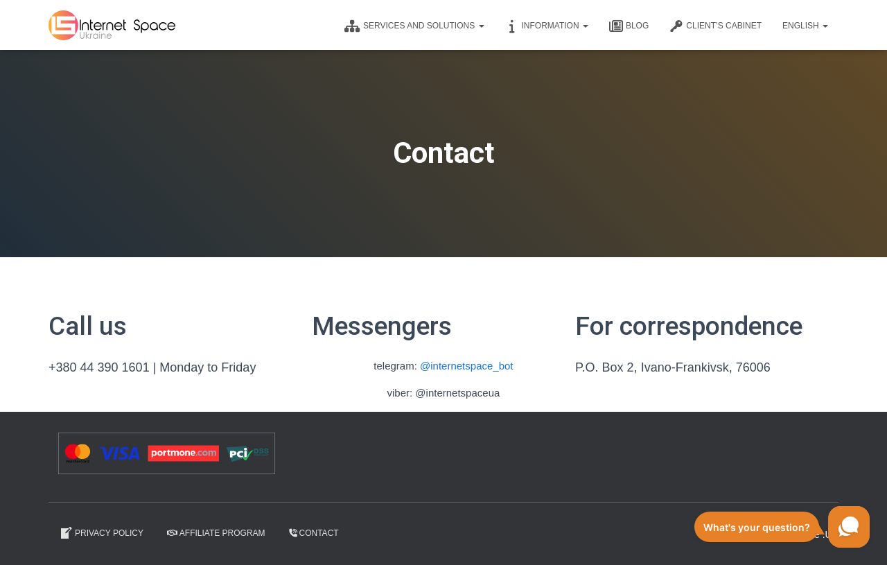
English (805, 26)
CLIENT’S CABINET (715, 26)
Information (546, 26)
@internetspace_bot (466, 366)
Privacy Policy (101, 533)
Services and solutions (414, 26)
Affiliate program (216, 533)
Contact (314, 533)
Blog (629, 26)
